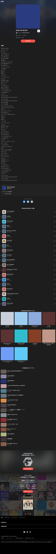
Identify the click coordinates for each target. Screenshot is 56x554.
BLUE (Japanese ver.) (21, 361)
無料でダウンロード (28, 491)
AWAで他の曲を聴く (28, 468)
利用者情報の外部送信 (19, 538)
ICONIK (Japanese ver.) (7, 343)
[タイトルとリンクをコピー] (32, 201)
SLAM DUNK (35, 343)
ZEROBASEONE (25, 32)
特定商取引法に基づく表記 (29, 538)
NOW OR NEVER (11, 187)
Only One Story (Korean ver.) (7, 361)
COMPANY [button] (4, 526)
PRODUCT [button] (3, 522)
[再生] (38, 30)
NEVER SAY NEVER (21, 343)
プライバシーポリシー (9, 538)
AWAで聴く (28, 41)
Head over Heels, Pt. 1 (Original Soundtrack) (48, 344)
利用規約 (2, 538)
